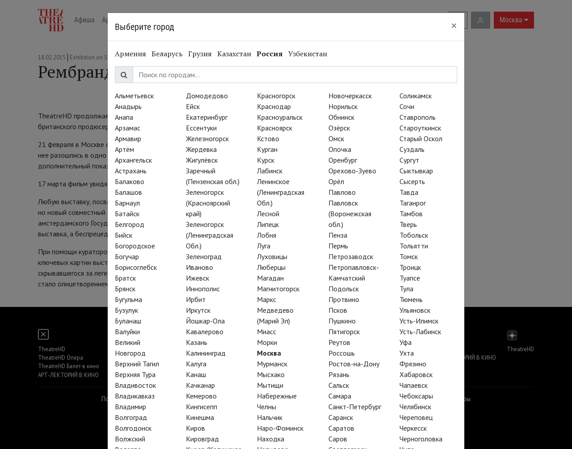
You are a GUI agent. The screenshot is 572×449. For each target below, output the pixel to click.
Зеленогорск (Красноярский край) (208, 203)
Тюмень (411, 299)
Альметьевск (134, 95)
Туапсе (410, 277)
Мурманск (272, 363)
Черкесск (413, 428)
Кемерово (201, 395)
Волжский (130, 438)
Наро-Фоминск (280, 428)
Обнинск (341, 117)
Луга (263, 245)
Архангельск (133, 159)
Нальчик (269, 417)
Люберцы (271, 267)
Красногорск (276, 95)
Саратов (341, 428)
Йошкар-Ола (205, 320)
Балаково (129, 181)
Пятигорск (344, 331)
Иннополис (203, 288)
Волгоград (131, 417)
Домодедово (207, 95)
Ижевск (197, 277)
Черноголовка (421, 438)
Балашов (128, 192)
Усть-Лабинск (420, 331)
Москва (269, 352)
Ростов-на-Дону (353, 363)
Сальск (338, 385)
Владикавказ (135, 395)
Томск (409, 256)
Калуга (196, 363)
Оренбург (342, 159)
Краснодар (274, 106)
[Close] (454, 25)
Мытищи (270, 385)
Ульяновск (415, 310)
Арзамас (127, 127)
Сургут (409, 159)
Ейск (193, 106)
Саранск (340, 417)
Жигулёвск (202, 159)
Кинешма (200, 417)
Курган (267, 149)
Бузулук (126, 310)
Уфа (406, 342)
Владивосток (135, 385)
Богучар (127, 256)
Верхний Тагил (137, 363)
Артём (124, 149)
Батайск (127, 213)
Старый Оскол (421, 138)
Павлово (342, 192)
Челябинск (415, 406)
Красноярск (274, 127)
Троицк (410, 267)
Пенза (337, 235)
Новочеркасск (350, 95)
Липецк (268, 224)
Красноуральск (280, 117)
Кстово (268, 138)
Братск (125, 277)
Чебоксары (416, 395)
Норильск (343, 106)
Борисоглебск (136, 267)
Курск (265, 159)
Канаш (196, 374)
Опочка (339, 149)
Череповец (416, 417)
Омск (336, 138)
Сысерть (412, 181)
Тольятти (414, 245)
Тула (406, 288)
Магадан (270, 277)
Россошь (341, 352)
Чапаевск (414, 385)
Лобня (266, 235)
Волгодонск (133, 428)
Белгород (129, 224)
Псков (337, 310)
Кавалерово (204, 331)
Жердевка (201, 149)
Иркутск (198, 310)
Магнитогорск (278, 288)
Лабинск (269, 170)
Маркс (266, 299)
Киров (195, 428)
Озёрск (339, 127)
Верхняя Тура (135, 374)
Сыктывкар (416, 170)
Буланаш (128, 320)
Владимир (130, 406)
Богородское (135, 245)
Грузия (200, 54)
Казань (196, 342)
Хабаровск (416, 374)
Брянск (125, 288)
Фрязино (413, 363)
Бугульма (128, 299)
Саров (337, 438)
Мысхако (271, 374)
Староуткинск (420, 127)
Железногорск (207, 138)
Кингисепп (201, 406)
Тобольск (414, 235)
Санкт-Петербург (354, 406)
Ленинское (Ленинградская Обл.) (280, 192)
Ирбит (196, 299)
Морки (267, 342)
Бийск (123, 235)
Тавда (409, 192)
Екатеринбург (206, 117)
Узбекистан (307, 54)
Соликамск (416, 95)
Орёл (336, 181)
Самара (339, 395)
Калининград (206, 352)
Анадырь (128, 106)
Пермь (338, 245)
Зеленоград (204, 256)
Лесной (268, 213)
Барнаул (127, 202)
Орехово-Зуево (352, 170)
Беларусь (167, 54)
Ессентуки (201, 127)
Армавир (128, 138)
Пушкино (342, 320)
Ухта (407, 352)
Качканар (200, 385)
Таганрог (413, 202)
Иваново (199, 267)
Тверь (408, 224)
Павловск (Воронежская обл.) (349, 213)
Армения (130, 54)
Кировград (202, 438)
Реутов (339, 342)
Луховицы (272, 256)
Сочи (407, 106)
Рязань (338, 374)
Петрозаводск (350, 256)
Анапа (124, 117)
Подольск (343, 288)
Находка (270, 438)
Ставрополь (418, 117)
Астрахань (131, 170)
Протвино (343, 299)
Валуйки (127, 331)
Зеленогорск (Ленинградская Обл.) (209, 235)
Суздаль (412, 149)
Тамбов (411, 213)
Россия (270, 54)
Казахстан (234, 54)
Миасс (266, 331)
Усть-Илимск (419, 320)
